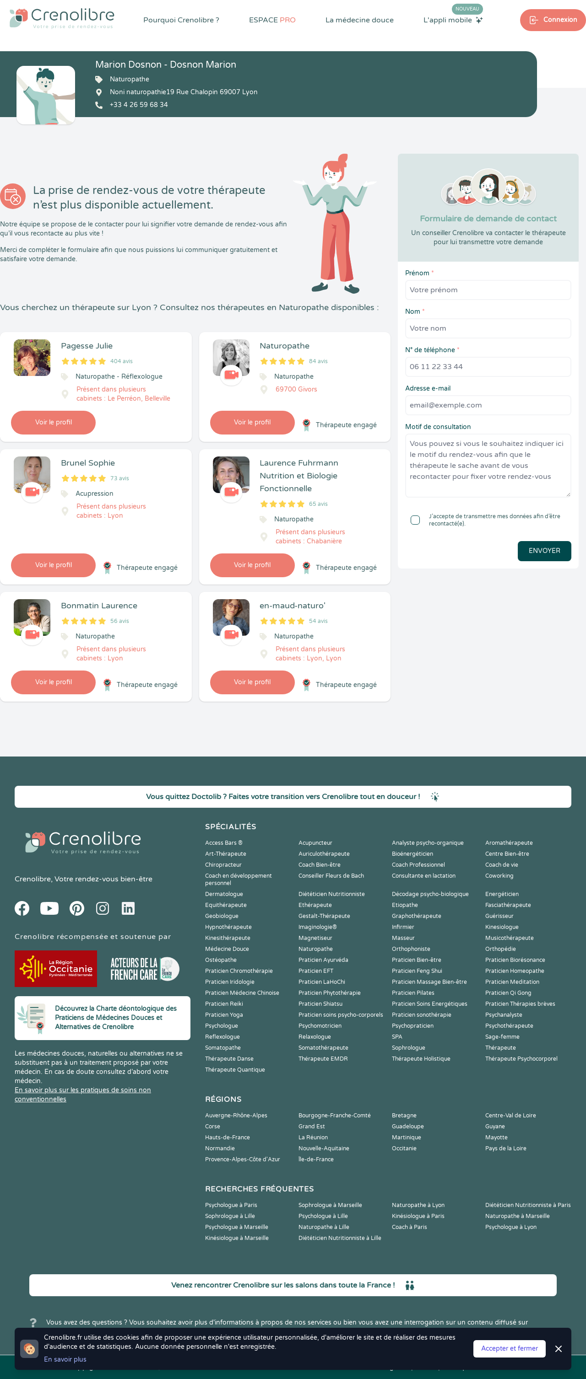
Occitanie (404, 1148)
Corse (212, 1126)
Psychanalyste (503, 1015)
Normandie (220, 1148)
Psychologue (221, 1026)
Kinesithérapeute (227, 938)
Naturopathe (315, 949)
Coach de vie (501, 865)
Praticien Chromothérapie (239, 971)
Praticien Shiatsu (320, 1004)
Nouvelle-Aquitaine (323, 1148)
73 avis (119, 478)
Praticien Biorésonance (515, 960)
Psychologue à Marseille (236, 1227)
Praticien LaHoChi (321, 982)
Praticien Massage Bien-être (429, 982)
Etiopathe (405, 905)
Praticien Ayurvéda (323, 960)
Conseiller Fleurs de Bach (331, 876)
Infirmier (403, 927)
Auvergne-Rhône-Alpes (236, 1115)
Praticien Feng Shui (417, 971)
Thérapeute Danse (229, 1059)
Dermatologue (224, 894)
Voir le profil (53, 422)
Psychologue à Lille (323, 1216)
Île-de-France (316, 1159)
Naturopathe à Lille (323, 1227)
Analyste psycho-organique (428, 843)
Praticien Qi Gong (508, 993)
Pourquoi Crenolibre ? (181, 20)
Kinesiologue (502, 927)
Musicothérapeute (509, 938)
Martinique (406, 1137)
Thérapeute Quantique (235, 1070)
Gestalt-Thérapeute (324, 916)
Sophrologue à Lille (230, 1216)
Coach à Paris (409, 1227)
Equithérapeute (226, 905)
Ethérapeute (315, 905)
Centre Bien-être (507, 854)
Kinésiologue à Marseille (237, 1238)
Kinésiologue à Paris (418, 1216)
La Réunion (313, 1137)
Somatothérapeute (323, 1048)
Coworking (499, 876)
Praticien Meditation (512, 982)
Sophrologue (408, 1048)
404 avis (121, 361)
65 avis (318, 504)
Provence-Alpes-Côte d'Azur (242, 1159)
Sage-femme (502, 1037)
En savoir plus (65, 1359)
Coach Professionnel (418, 865)
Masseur (403, 938)
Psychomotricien (320, 1026)
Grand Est (311, 1126)
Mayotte (496, 1137)
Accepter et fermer (509, 1348)
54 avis (318, 621)
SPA (397, 1037)
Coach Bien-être (319, 865)
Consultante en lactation (424, 876)
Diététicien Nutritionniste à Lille (339, 1238)
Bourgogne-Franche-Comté (334, 1115)
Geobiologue (222, 916)
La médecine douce (360, 20)
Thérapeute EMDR (323, 1059)
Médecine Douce (227, 949)
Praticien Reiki (224, 1004)
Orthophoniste (411, 949)
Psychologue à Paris (231, 1205)
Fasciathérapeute (508, 905)
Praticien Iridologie (230, 982)
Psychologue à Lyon (511, 1227)
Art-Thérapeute (225, 854)
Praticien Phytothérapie (329, 993)
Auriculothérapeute (324, 854)
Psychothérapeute (509, 1026)
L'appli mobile (453, 20)
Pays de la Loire (505, 1148)
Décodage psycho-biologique (430, 894)
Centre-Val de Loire (510, 1115)
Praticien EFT (315, 971)
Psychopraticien (413, 1026)
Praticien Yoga (224, 1015)
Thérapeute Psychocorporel (521, 1059)
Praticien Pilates (413, 993)
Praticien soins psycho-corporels (340, 1015)
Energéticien (502, 894)
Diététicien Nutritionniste (331, 894)
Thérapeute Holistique (421, 1059)
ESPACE (272, 20)
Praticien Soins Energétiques (429, 1004)
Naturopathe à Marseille (517, 1216)
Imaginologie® (317, 927)
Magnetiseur (315, 938)
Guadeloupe (408, 1126)
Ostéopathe (221, 960)
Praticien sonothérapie (421, 1015)
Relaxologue (314, 1037)
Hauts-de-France (227, 1137)
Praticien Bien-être (416, 960)
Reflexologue (222, 1037)
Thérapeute (500, 1048)
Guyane (495, 1126)
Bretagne (404, 1115)
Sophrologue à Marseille (330, 1205)
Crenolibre (33, 879)
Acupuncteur (315, 843)
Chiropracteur (223, 865)
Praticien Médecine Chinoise (242, 993)
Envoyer (544, 551)
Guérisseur (499, 916)
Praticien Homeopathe (514, 971)
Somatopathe (223, 1048)
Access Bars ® (224, 843)
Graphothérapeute (416, 916)
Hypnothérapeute (228, 927)
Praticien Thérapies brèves (520, 1004)
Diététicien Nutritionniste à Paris (528, 1205)
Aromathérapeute (509, 843)
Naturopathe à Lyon (418, 1205)
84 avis (318, 361)
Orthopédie (500, 949)
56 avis (119, 621)
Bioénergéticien (412, 854)
